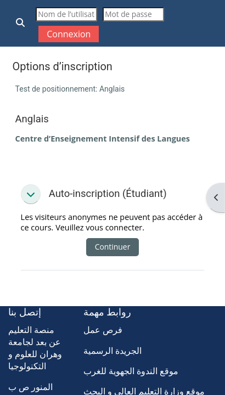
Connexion (69, 34)
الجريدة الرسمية (112, 351)
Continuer (113, 246)
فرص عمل (102, 330)
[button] (21, 23)
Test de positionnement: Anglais (70, 88)
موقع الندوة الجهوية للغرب (130, 371)
